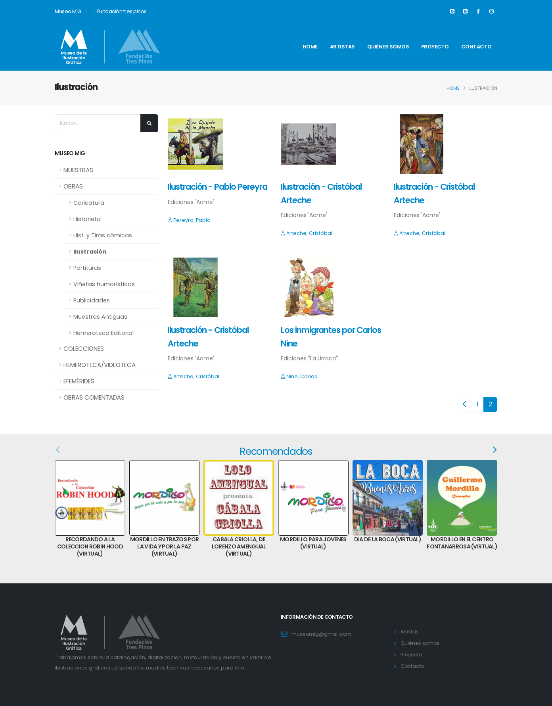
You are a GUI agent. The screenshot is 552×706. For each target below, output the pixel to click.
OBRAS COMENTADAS (94, 397)
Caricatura (88, 203)
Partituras (87, 268)
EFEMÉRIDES (78, 381)
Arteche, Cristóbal (306, 233)
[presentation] (58, 450)
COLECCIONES (83, 348)
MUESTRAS (78, 170)
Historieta (87, 219)
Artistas (342, 46)
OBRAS (73, 186)
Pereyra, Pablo (189, 220)
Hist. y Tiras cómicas (102, 235)
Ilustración (89, 252)
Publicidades (91, 300)
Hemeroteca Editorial (103, 333)
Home (310, 46)
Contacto (476, 46)
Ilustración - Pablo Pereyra (217, 186)
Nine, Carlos (299, 376)
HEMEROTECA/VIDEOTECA (99, 365)
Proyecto (435, 46)
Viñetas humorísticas (104, 284)
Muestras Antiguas (100, 317)
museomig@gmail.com (322, 634)
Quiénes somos (388, 46)
